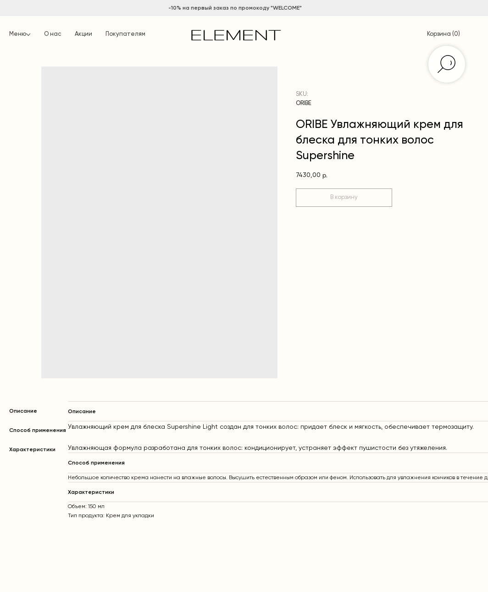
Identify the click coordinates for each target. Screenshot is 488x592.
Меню (17, 34)
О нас (52, 34)
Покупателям (125, 34)
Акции (83, 34)
